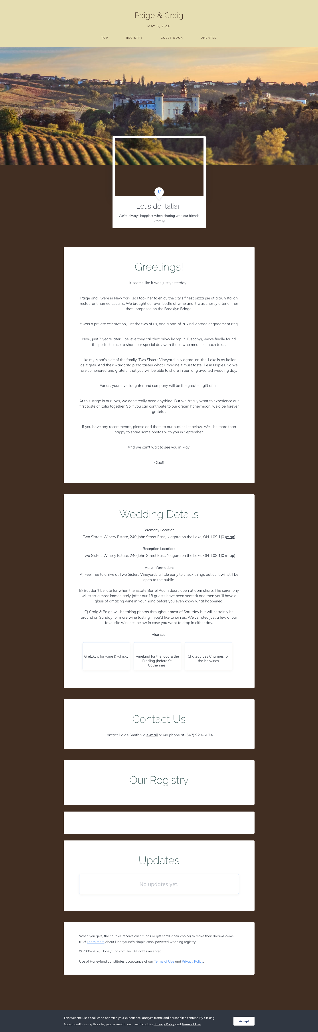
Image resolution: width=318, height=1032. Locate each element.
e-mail (152, 735)
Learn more (96, 942)
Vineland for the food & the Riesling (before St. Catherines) (157, 660)
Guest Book (172, 37)
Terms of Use (164, 961)
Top (104, 37)
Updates (209, 37)
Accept (244, 1021)
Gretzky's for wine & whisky (106, 656)
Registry (134, 37)
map (230, 537)
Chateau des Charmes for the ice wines (208, 658)
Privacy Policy (192, 961)
